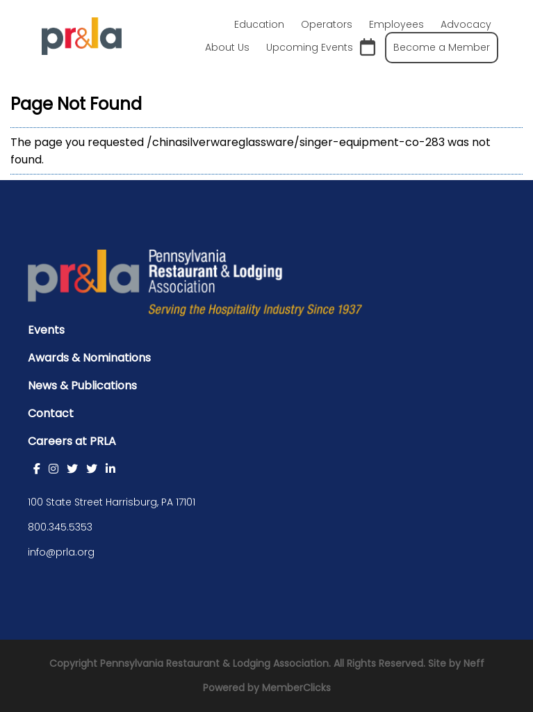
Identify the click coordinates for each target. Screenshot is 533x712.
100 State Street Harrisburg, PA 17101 (111, 502)
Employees (396, 24)
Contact (51, 413)
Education (259, 24)
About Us (227, 47)
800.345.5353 (60, 527)
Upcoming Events (320, 47)
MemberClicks (296, 688)
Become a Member (441, 47)
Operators (326, 24)
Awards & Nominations (89, 358)
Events (46, 330)
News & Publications (82, 386)
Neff (474, 663)
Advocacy (466, 24)
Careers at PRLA (72, 441)
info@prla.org (61, 552)
